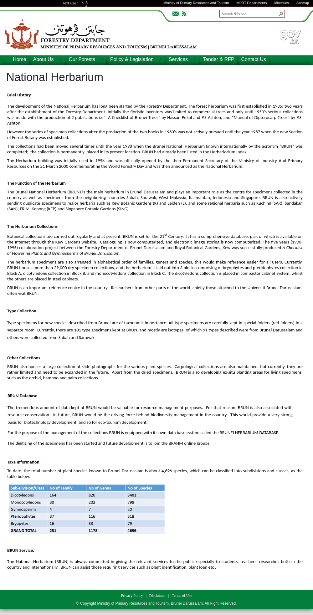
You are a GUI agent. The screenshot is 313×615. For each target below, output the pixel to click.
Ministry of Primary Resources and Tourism (196, 3)
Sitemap (302, 3)
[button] (281, 13)
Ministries (281, 3)
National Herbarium (54, 77)
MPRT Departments (251, 3)
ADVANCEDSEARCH (295, 13)
